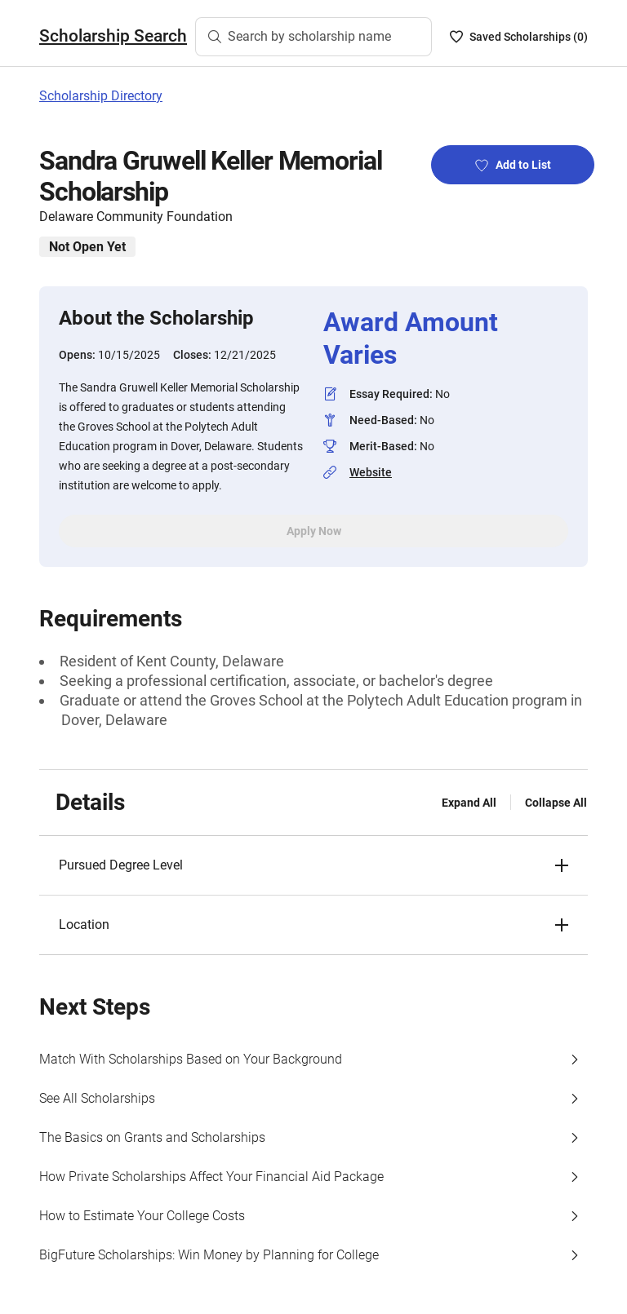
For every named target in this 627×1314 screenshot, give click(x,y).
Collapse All (556, 802)
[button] (313, 865)
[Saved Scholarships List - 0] (519, 36)
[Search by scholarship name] (313, 36)
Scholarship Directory (100, 96)
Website (370, 472)
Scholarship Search (113, 36)
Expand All (469, 802)
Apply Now (314, 531)
